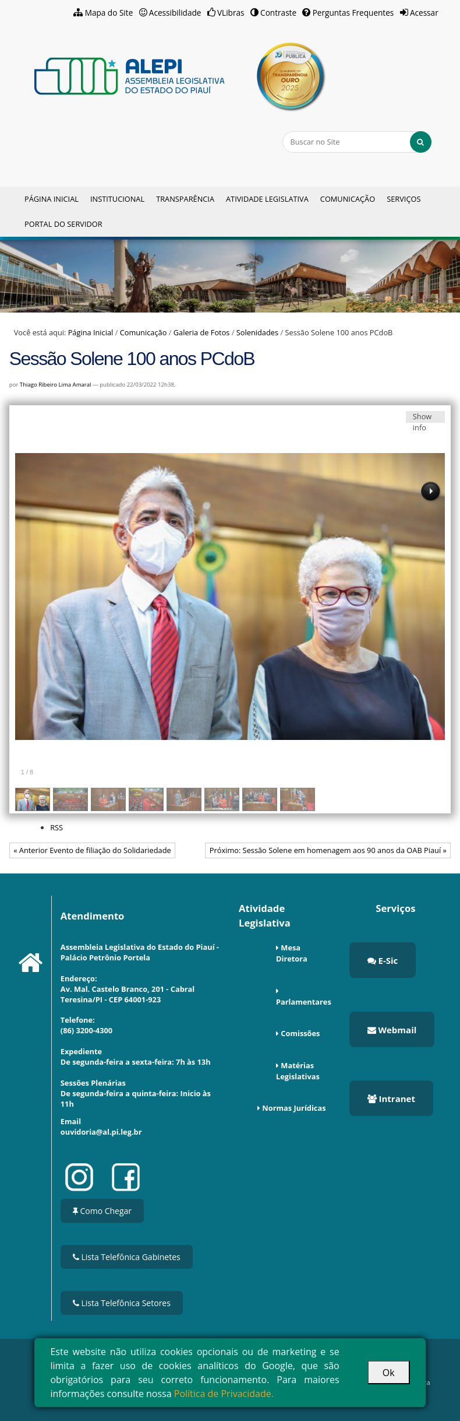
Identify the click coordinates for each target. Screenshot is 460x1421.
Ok (389, 1372)
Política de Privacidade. (224, 1393)
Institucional (117, 199)
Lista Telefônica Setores (122, 1302)
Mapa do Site (109, 12)
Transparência (185, 199)
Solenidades (257, 332)
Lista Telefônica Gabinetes (127, 1256)
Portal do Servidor (63, 224)
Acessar (424, 12)
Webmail (392, 1030)
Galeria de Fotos (202, 332)
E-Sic (382, 960)
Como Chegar (102, 1210)
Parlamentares (303, 1002)
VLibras (231, 12)
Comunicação (347, 199)
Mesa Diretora (291, 953)
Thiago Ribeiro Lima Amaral (55, 384)
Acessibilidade (175, 12)
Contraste (278, 12)
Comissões (300, 1033)
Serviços (403, 199)
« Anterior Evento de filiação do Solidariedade (92, 850)
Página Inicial (51, 199)
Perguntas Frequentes (353, 12)
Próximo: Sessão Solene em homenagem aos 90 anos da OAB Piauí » (328, 850)
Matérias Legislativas (298, 1071)
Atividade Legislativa (267, 199)
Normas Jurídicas (293, 1108)
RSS (56, 827)
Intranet (391, 1098)
